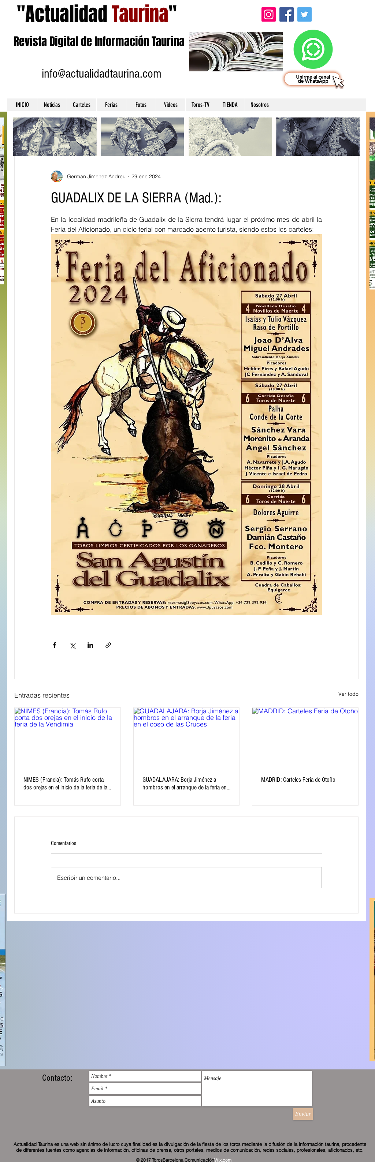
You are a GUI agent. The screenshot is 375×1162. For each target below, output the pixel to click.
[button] (52, 104)
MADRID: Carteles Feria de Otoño (298, 780)
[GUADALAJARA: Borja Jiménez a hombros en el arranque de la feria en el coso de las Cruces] (187, 737)
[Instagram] (268, 14)
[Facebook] (286, 14)
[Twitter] (304, 14)
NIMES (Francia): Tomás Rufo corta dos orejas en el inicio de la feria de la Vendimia (65, 783)
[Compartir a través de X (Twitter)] (72, 645)
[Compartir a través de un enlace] (108, 645)
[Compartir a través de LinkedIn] (90, 645)
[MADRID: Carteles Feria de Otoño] (305, 737)
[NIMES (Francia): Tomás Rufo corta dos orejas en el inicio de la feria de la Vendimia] (67, 737)
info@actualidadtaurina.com (101, 74)
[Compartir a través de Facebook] (54, 645)
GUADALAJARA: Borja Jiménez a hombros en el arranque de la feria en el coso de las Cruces (184, 783)
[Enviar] (303, 1114)
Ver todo (348, 694)
